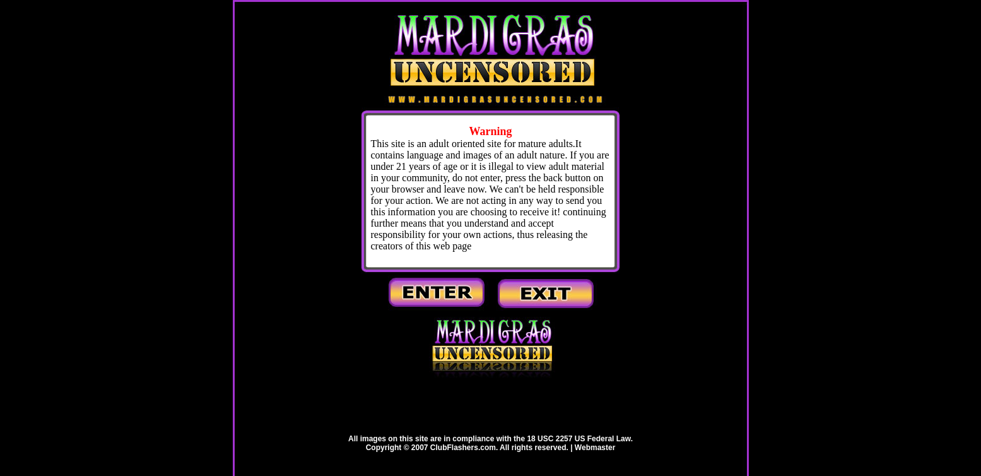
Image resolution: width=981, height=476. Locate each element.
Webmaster (595, 447)
